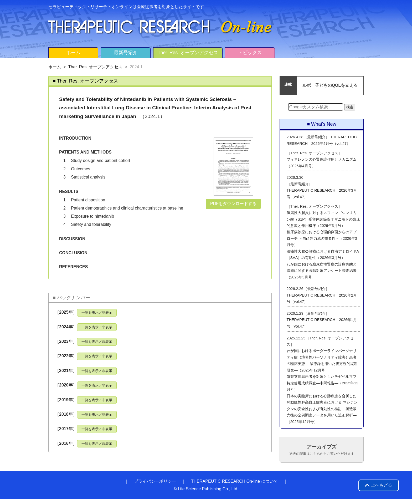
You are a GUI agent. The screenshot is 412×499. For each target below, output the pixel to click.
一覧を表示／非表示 (96, 312)
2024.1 (136, 67)
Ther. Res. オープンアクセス (188, 52)
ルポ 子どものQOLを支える (330, 85)
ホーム (73, 52)
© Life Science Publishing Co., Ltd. (206, 489)
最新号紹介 (125, 52)
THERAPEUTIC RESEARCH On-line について (234, 481)
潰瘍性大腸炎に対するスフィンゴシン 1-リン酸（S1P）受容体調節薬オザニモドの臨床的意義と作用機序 (323, 219)
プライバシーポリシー (155, 481)
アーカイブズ (321, 450)
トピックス (250, 52)
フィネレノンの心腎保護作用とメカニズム (322, 159)
